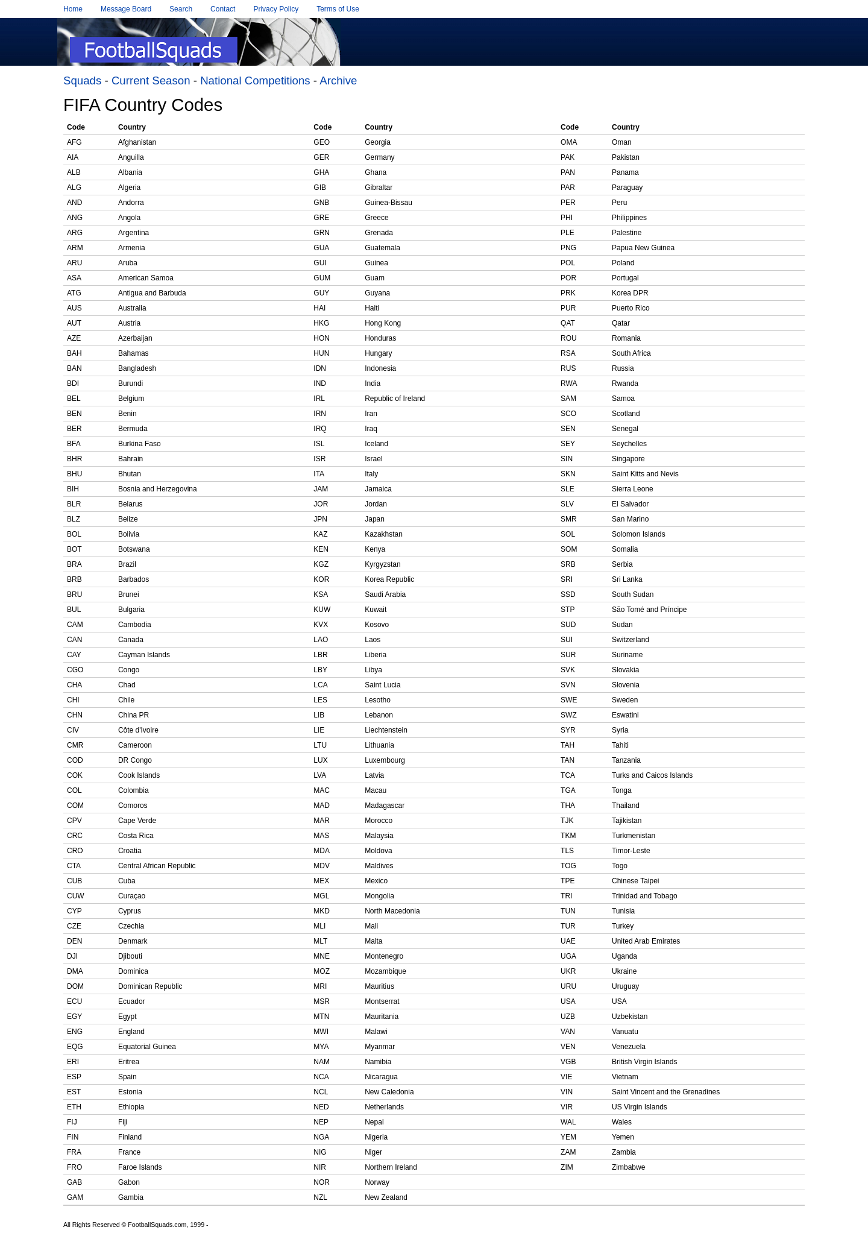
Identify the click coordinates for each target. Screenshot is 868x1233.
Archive (338, 80)
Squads (82, 80)
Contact (222, 9)
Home (73, 9)
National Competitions (255, 80)
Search (180, 9)
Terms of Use (337, 9)
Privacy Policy (275, 9)
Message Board (126, 9)
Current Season (151, 80)
